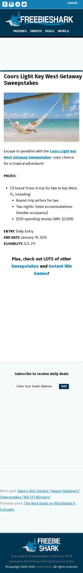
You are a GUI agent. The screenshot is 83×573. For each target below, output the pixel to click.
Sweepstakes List (42, 556)
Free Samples (20, 556)
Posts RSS (63, 556)
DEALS (49, 31)
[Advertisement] (41, 51)
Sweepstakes (25, 266)
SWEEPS (36, 31)
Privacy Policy (40, 561)
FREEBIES (20, 31)
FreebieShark (43, 566)
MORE (63, 31)
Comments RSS (19, 561)
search (69, 3)
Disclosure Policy (63, 561)
